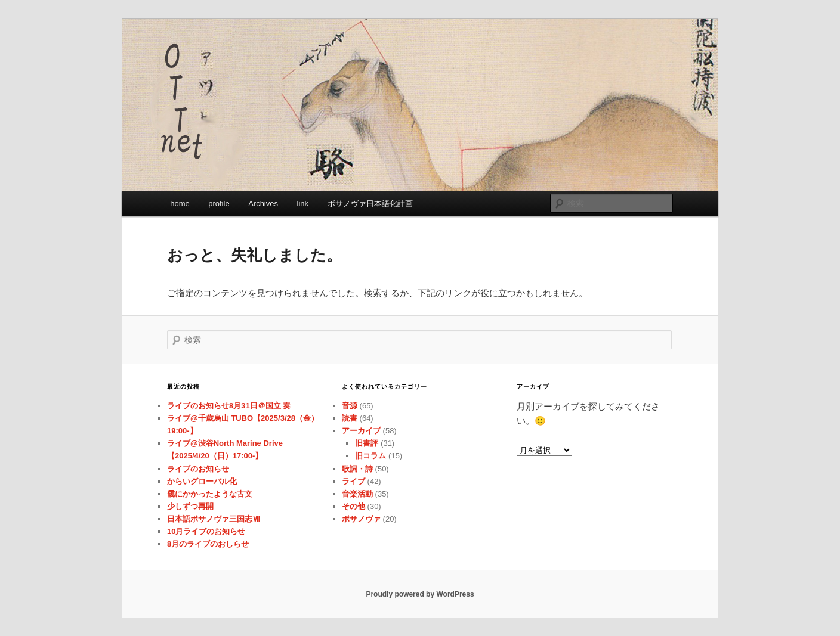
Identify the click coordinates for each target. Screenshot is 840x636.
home (180, 203)
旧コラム (370, 455)
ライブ (353, 481)
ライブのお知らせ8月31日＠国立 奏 (229, 405)
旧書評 (366, 443)
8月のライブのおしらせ (208, 543)
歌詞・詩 (357, 468)
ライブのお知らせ (198, 468)
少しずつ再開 (190, 506)
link (303, 203)
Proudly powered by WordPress (420, 594)
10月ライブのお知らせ (206, 531)
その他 (353, 506)
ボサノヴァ (361, 518)
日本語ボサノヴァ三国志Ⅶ (213, 518)
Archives (263, 203)
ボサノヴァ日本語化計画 (370, 203)
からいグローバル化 (202, 481)
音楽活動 (357, 493)
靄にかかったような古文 (209, 493)
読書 (349, 418)
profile (218, 203)
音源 (349, 405)
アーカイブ (361, 430)
